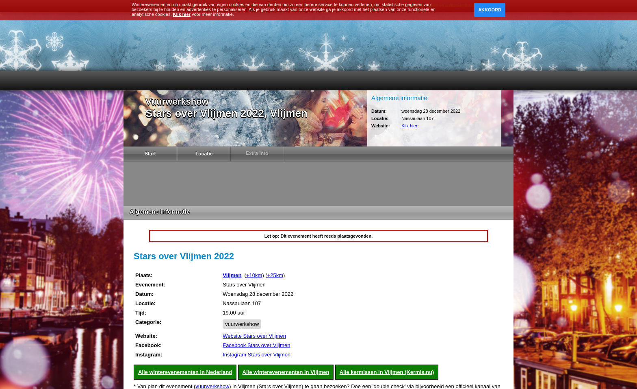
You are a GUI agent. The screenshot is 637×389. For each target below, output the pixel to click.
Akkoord (489, 9)
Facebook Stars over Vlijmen (256, 345)
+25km (275, 275)
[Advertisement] (318, 183)
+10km (254, 275)
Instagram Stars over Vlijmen (256, 355)
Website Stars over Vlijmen (254, 336)
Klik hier (409, 125)
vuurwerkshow (242, 324)
